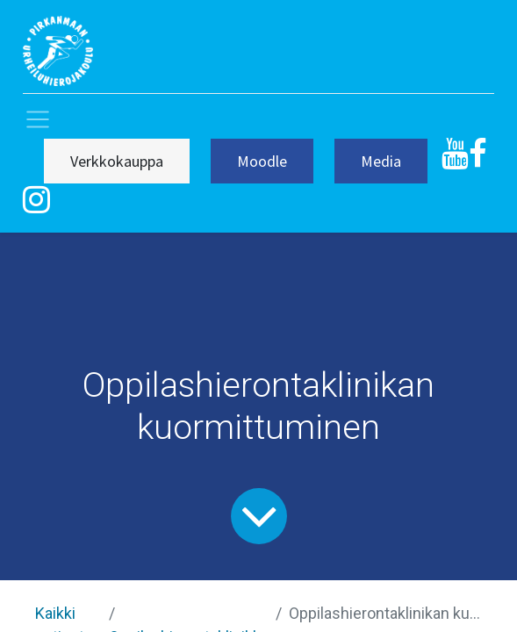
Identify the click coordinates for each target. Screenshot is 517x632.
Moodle (262, 161)
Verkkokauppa (116, 161)
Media (381, 161)
